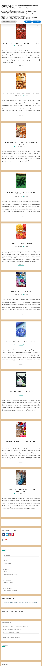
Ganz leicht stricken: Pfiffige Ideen (21, 441)
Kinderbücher (7, 555)
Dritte (27, 7)
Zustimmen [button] (36, 21)
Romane (6, 560)
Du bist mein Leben (7, 634)
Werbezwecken (4, 11)
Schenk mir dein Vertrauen (8, 637)
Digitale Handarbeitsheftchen (10, 574)
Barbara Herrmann (7, 553)
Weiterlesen (21, 65)
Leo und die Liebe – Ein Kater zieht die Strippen (13, 626)
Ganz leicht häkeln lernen (21, 244)
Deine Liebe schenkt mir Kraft (9, 629)
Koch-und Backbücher (9, 585)
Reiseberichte (7, 557)
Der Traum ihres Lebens (8, 632)
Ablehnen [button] (28, 21)
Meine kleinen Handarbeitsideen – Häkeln (21, 93)
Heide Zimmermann (7, 588)
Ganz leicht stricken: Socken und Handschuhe (21, 490)
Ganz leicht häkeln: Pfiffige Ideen (21, 342)
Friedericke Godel (7, 580)
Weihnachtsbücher (8, 566)
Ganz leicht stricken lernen (21, 391)
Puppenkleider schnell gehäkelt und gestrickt (21, 143)
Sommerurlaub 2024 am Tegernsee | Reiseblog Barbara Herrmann (17, 602)
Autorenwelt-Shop (6, 615)
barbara (26, 45)
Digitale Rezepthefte (8, 582)
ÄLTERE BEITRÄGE (21, 522)
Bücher (5, 571)
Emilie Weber (6, 569)
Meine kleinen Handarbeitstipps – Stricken (21, 43)
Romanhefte (7, 577)
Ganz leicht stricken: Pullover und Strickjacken (21, 193)
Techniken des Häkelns (21, 292)
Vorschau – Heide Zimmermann (10, 590)
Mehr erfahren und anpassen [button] (9, 21)
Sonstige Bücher (7, 563)
